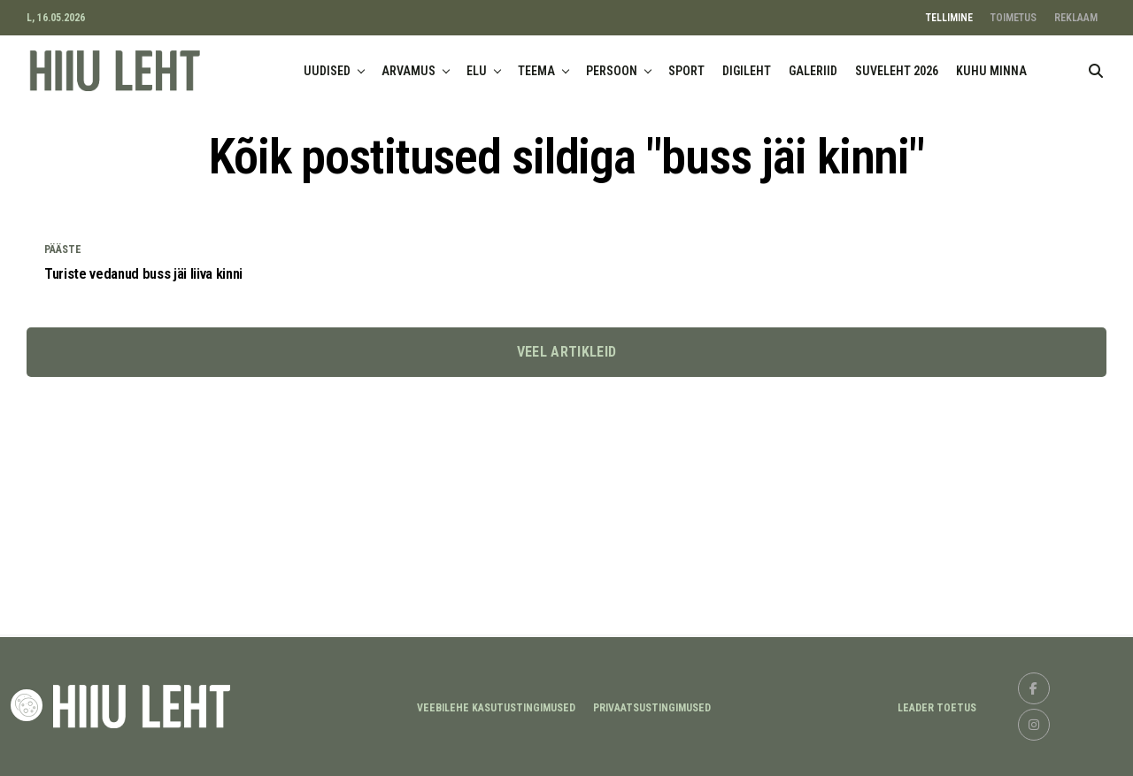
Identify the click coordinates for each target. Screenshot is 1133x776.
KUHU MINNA (991, 71)
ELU (476, 71)
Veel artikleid (566, 353)
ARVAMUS (408, 71)
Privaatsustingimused (652, 708)
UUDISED (327, 71)
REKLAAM (1076, 18)
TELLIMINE (949, 18)
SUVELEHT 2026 (896, 71)
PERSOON (611, 71)
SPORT (686, 71)
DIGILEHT (746, 71)
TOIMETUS (1013, 18)
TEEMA (536, 71)
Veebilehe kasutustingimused (496, 708)
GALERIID (813, 71)
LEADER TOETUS (937, 708)
